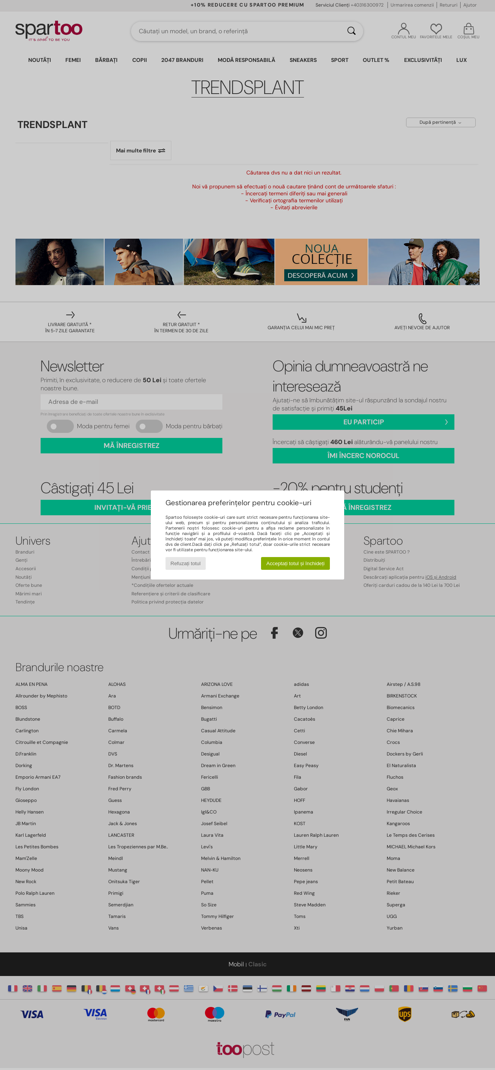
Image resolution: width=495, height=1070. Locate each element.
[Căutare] (351, 31)
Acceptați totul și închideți (295, 563)
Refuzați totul (186, 563)
